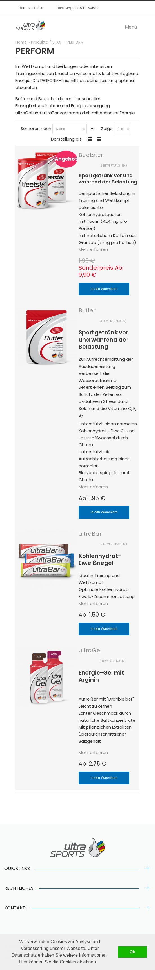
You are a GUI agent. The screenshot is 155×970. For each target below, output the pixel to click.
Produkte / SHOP (47, 42)
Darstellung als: (67, 139)
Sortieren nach (36, 128)
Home (21, 42)
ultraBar (90, 534)
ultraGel (90, 650)
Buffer (87, 310)
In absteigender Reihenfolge (92, 129)
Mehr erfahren (93, 249)
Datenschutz (24, 955)
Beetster (91, 155)
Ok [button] (132, 952)
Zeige (107, 128)
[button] (99, 962)
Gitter (89, 139)
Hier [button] (23, 962)
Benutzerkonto (31, 7)
